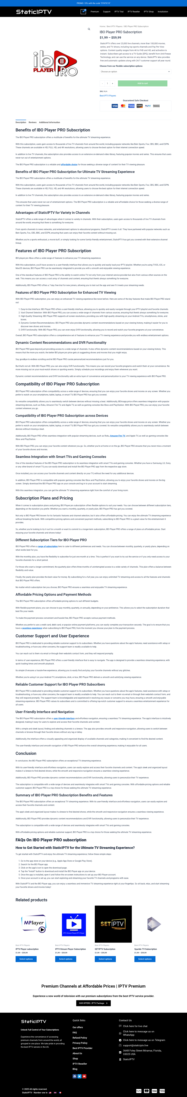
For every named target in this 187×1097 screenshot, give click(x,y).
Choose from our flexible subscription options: (121, 66)
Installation (163, 11)
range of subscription (48, 546)
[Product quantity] (107, 83)
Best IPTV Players (114, 26)
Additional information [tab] (49, 122)
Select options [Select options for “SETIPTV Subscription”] (105, 959)
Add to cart (143, 83)
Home (102, 26)
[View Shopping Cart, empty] (83, 11)
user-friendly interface (64, 718)
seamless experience (32, 628)
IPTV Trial (119, 11)
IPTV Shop (149, 11)
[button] (89, 29)
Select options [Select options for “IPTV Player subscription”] (26, 959)
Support (106, 11)
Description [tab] (21, 122)
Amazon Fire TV (117, 436)
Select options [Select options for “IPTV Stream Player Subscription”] (65, 959)
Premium (95, 11)
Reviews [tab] (32, 122)
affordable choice (69, 164)
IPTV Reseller (134, 11)
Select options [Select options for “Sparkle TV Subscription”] (145, 959)
